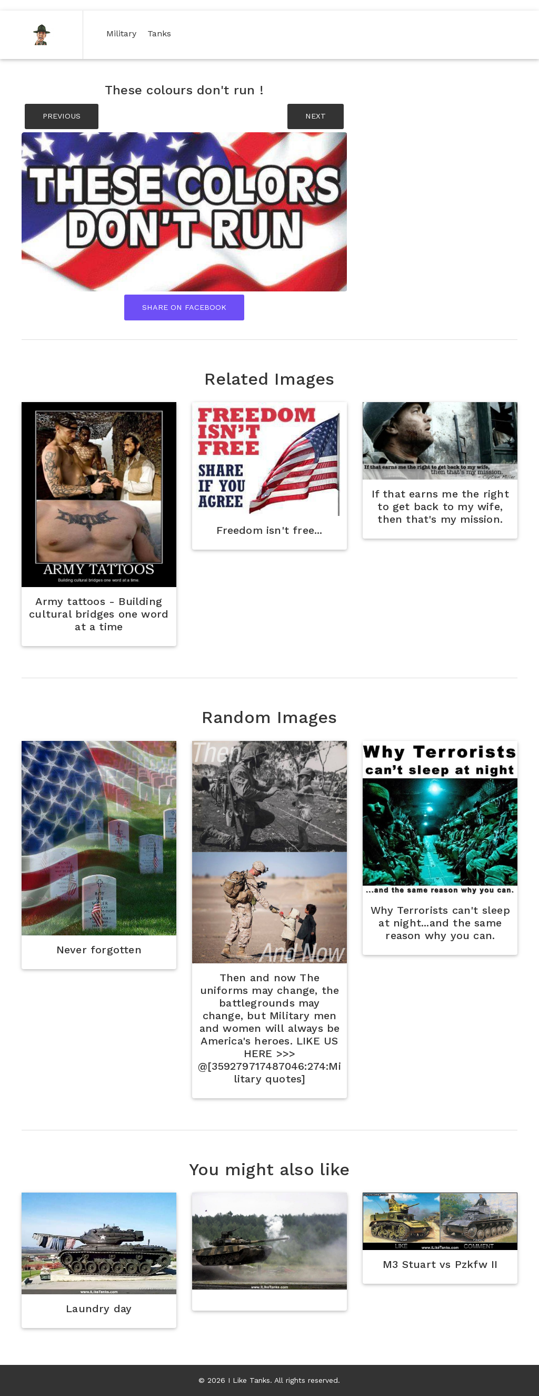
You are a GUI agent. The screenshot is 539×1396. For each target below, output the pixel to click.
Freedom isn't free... (269, 530)
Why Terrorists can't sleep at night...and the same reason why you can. (440, 923)
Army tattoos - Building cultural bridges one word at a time (98, 614)
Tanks (161, 33)
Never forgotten (99, 949)
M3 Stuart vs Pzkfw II (440, 1264)
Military (123, 33)
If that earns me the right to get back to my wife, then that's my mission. (440, 506)
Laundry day (99, 1308)
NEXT (315, 116)
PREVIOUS (62, 116)
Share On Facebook (184, 307)
